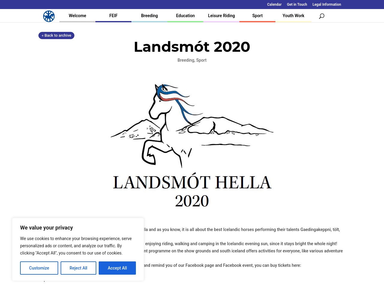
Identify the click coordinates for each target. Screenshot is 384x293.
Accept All (117, 268)
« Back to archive (56, 35)
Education (185, 15)
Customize (39, 268)
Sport (257, 15)
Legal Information (327, 5)
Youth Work (293, 15)
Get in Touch (297, 5)
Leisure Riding (221, 15)
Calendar (274, 5)
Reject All (78, 268)
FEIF (114, 15)
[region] (78, 249)
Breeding (149, 15)
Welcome (77, 15)
